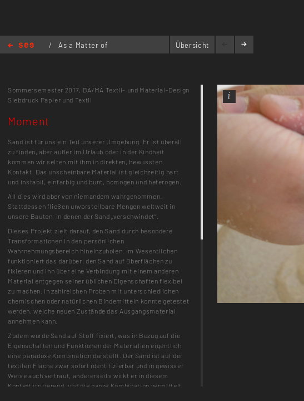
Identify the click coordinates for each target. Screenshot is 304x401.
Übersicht (193, 45)
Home (21, 45)
